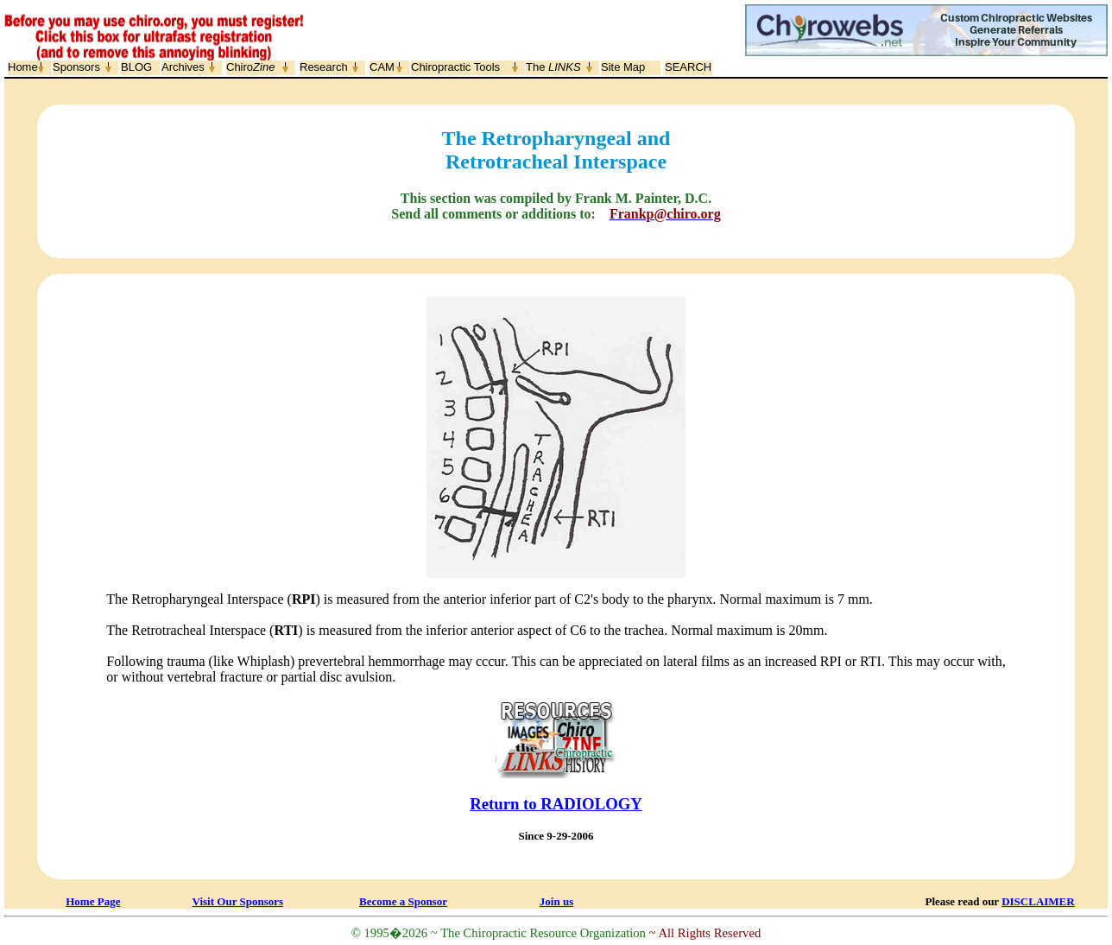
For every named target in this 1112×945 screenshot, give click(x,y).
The (553, 66)
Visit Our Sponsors (238, 901)
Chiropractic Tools (455, 66)
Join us (556, 901)
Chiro (250, 66)
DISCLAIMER (1038, 901)
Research (324, 66)
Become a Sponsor (403, 901)
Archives (183, 66)
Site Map (623, 66)
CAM (382, 66)
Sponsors (76, 66)
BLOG (136, 66)
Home (23, 66)
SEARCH (688, 66)
